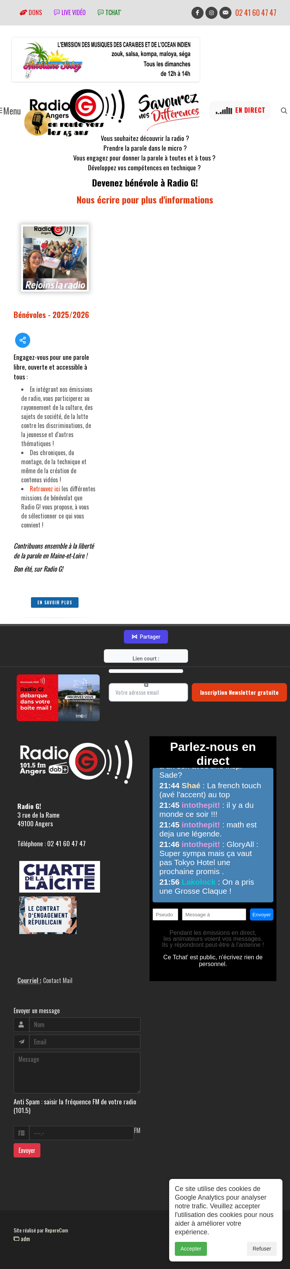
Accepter (190, 1257)
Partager (145, 637)
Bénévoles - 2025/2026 (51, 314)
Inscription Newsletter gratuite (239, 692)
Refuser (262, 1257)
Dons (31, 12)
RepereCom (56, 1230)
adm (22, 1238)
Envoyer (27, 1150)
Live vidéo (70, 12)
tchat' (109, 12)
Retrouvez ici (45, 488)
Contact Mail (57, 980)
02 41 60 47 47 (255, 12)
